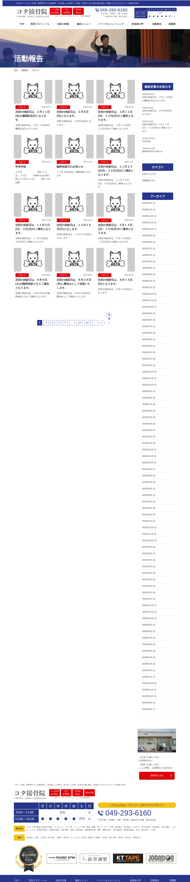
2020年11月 (147, 605)
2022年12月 (147, 445)
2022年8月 (147, 471)
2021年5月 (147, 567)
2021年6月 (147, 561)
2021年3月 (147, 580)
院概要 (169, 24)
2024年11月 (147, 298)
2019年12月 (147, 676)
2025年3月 (147, 272)
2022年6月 (147, 484)
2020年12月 (147, 599)
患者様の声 (135, 24)
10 (79, 323)
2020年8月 (147, 625)
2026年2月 (147, 202)
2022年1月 (147, 516)
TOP (19, 24)
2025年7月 (147, 246)
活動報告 (154, 24)
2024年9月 (147, 311)
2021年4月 (147, 573)
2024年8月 (147, 317)
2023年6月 (147, 407)
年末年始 (146, 140)
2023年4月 (147, 420)
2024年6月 (147, 330)
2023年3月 (147, 426)
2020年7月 (147, 631)
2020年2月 (147, 663)
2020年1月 (147, 670)
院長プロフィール (37, 24)
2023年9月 (147, 387)
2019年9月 (147, 695)
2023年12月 (147, 368)
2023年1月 (147, 439)
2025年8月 (147, 240)
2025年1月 (147, 285)
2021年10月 (147, 535)
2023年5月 (147, 413)
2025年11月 (147, 221)
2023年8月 (147, 394)
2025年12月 (147, 214)
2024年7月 (147, 323)
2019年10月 (147, 689)
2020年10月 (147, 612)
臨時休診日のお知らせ (152, 150)
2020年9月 (147, 618)
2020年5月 (147, 644)
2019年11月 (147, 682)
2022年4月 (147, 497)
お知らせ (146, 173)
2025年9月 (147, 234)
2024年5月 (147, 336)
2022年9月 (147, 464)
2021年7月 (147, 554)
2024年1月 (147, 362)
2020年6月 (147, 637)
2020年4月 (147, 650)
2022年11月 (147, 452)
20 (87, 323)
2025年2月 (147, 278)
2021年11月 (147, 529)
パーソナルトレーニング (108, 24)
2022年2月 (147, 509)
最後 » (109, 316)
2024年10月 (147, 304)
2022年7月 (147, 477)
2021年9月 (147, 541)
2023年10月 (147, 381)
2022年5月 (147, 490)
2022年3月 (147, 503)
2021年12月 (147, 522)
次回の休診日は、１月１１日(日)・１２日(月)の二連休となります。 (157, 126)
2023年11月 (147, 375)
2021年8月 (147, 548)
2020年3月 (147, 657)
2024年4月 (147, 343)
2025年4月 (147, 266)
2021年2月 (147, 586)
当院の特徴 (60, 24)
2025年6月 (147, 253)
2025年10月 (147, 227)
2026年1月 (147, 208)
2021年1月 (147, 593)
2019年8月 (147, 702)
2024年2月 (147, 355)
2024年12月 (147, 291)
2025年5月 (147, 259)
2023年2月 (147, 432)
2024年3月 (147, 349)
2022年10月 (147, 458)
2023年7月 (147, 400)
